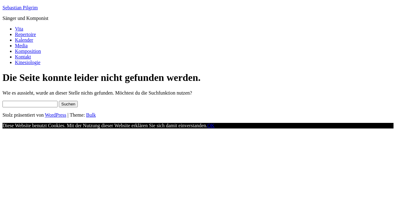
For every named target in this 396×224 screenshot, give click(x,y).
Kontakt (23, 56)
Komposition (28, 51)
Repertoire (25, 34)
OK (210, 125)
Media (21, 45)
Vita (19, 28)
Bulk (91, 115)
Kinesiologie (27, 62)
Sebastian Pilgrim (20, 7)
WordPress (55, 115)
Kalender (24, 40)
